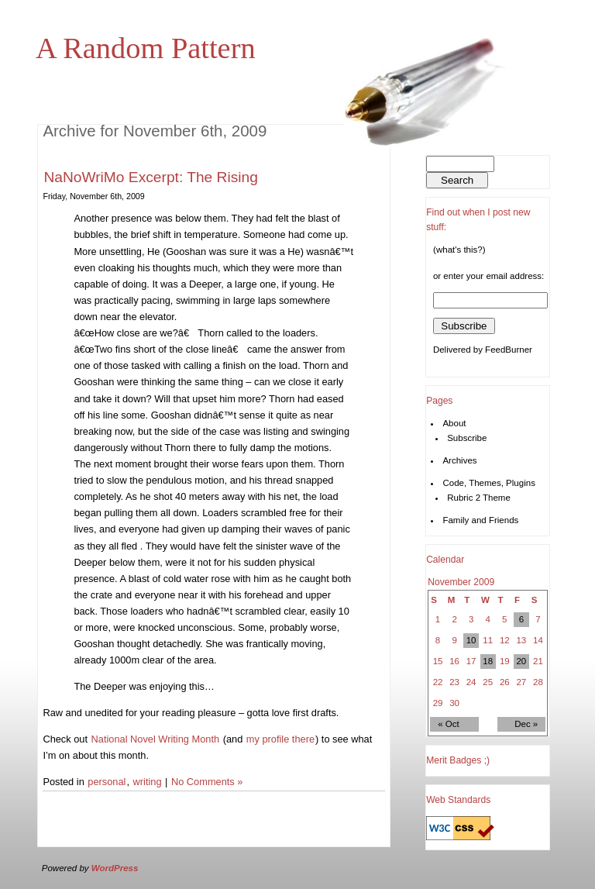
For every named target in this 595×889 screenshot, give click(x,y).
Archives (459, 460)
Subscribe (467, 438)
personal (107, 781)
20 (521, 661)
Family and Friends (480, 520)
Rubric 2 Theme (479, 497)
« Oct (448, 724)
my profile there (280, 739)
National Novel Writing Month (155, 739)
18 (488, 661)
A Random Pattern (146, 48)
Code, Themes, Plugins (488, 483)
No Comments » (206, 781)
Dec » (526, 724)
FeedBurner (508, 349)
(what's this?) (459, 249)
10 (471, 640)
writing (147, 781)
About (454, 423)
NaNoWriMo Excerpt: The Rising (150, 177)
